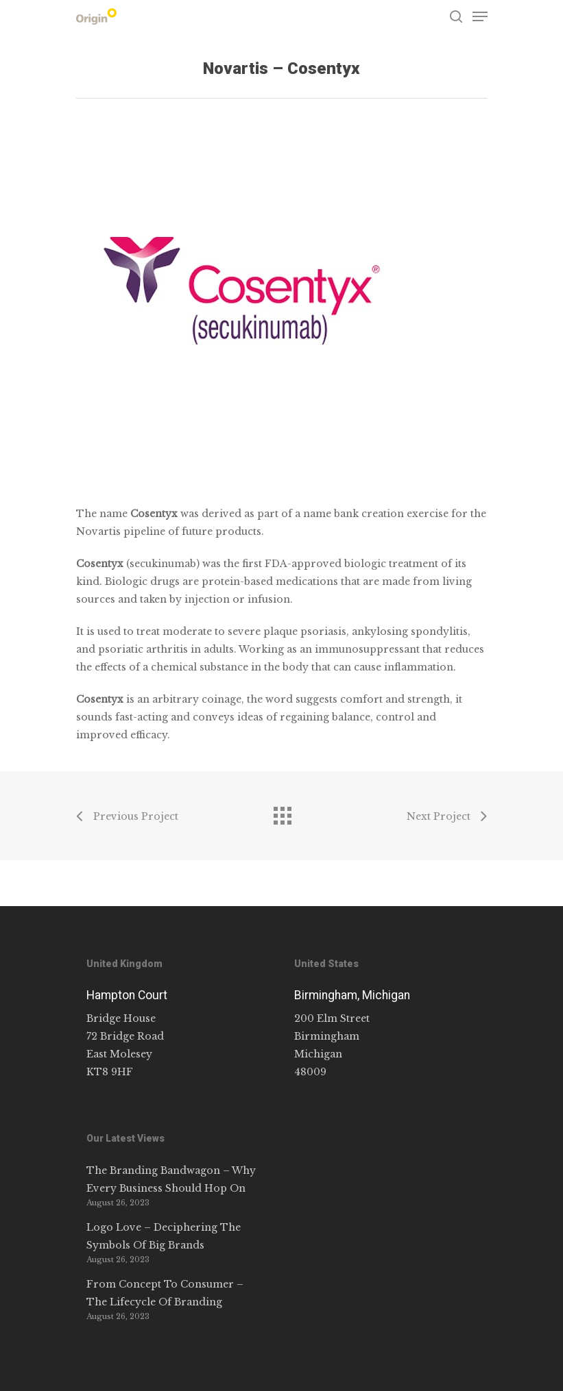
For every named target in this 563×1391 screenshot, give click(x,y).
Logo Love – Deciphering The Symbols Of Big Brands (163, 1236)
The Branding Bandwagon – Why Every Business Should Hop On (171, 1179)
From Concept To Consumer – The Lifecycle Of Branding (164, 1293)
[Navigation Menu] (480, 16)
